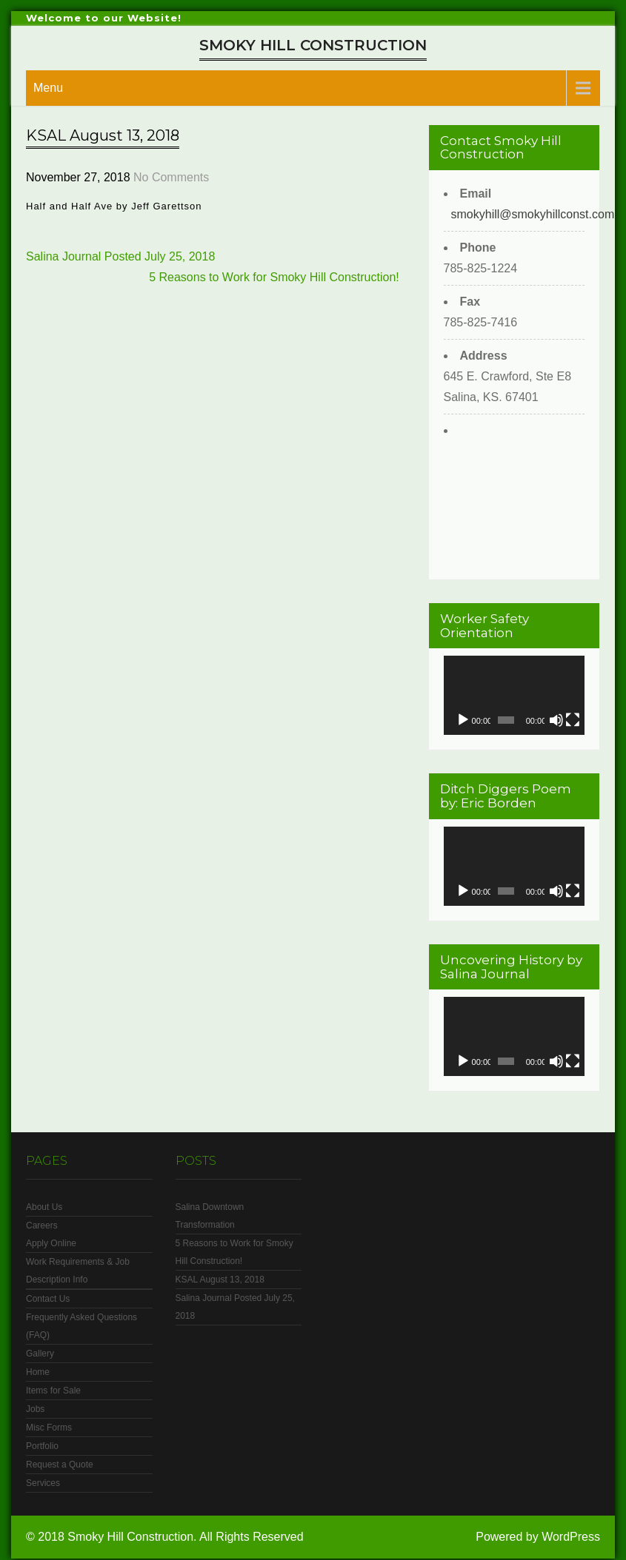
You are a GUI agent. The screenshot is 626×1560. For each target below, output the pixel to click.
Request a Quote (59, 1464)
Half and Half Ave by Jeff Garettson (115, 206)
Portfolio (42, 1446)
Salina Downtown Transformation (210, 1216)
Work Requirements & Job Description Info (78, 1271)
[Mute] (556, 720)
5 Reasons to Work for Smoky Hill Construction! (274, 277)
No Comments (171, 177)
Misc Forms (49, 1427)
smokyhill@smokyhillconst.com (533, 214)
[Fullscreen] (572, 720)
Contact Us (48, 1299)
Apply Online (51, 1243)
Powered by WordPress (538, 1536)
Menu (48, 87)
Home (38, 1372)
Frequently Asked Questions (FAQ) (81, 1326)
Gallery (40, 1353)
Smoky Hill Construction (313, 45)
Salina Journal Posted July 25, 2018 (120, 256)
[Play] (463, 720)
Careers (42, 1225)
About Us (44, 1207)
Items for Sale (53, 1390)
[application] (514, 695)
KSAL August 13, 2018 (220, 1279)
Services (43, 1483)
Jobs (35, 1409)
